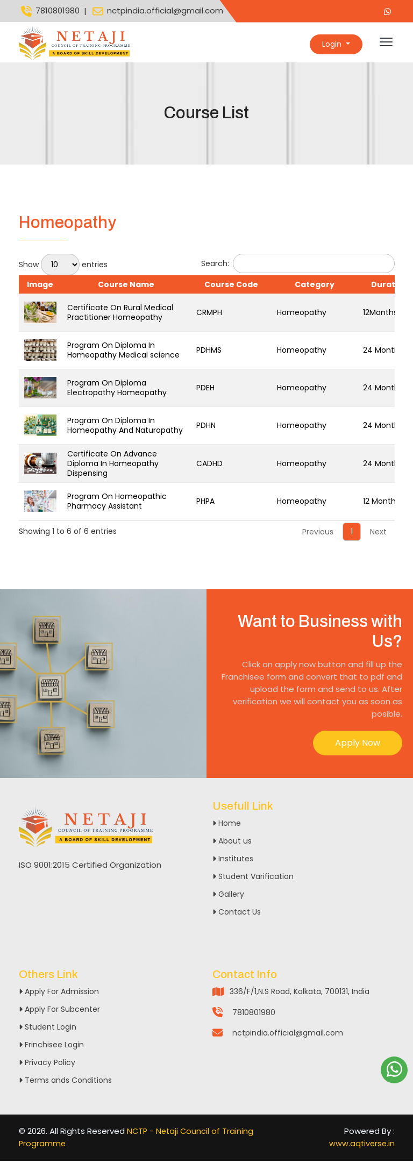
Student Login (47, 1030)
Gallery (228, 897)
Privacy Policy (47, 1066)
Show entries (63, 267)
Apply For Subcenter (59, 1013)
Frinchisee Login (51, 1048)
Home (226, 826)
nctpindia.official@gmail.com (156, 11)
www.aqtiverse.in (361, 1146)
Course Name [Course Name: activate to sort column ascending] (126, 287)
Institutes (232, 861)
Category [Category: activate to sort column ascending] (314, 287)
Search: (298, 266)
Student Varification (253, 879)
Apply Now (357, 746)
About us (232, 844)
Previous (317, 535)
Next (378, 535)
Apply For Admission (59, 995)
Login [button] (333, 44)
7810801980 (49, 11)
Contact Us (236, 915)
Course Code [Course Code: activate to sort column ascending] (231, 287)
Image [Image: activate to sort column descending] (40, 287)
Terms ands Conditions (65, 1084)
